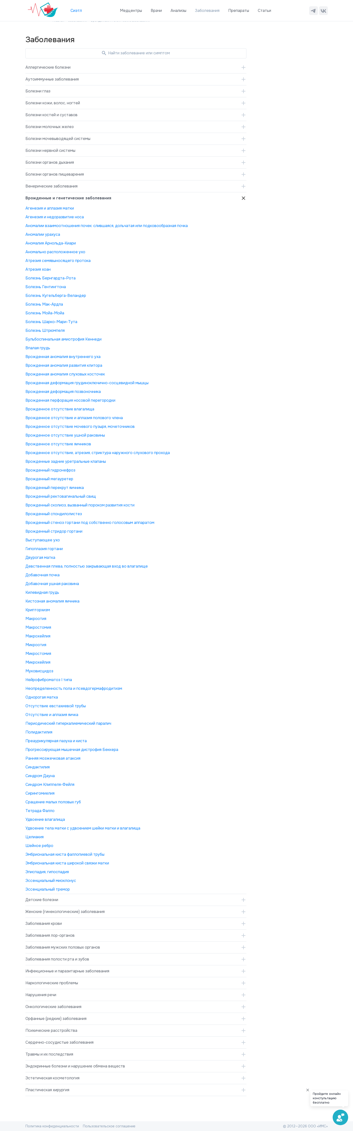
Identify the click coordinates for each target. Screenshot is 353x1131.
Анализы (178, 10)
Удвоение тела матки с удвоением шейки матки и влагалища (82, 828)
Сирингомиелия (40, 793)
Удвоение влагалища (45, 819)
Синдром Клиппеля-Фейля (49, 784)
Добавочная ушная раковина (52, 583)
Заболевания (207, 10)
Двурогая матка (40, 557)
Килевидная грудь (42, 592)
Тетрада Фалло (40, 810)
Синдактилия (37, 767)
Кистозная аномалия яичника (52, 601)
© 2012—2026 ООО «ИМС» (305, 1126)
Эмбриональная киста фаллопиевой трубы (64, 854)
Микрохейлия (37, 662)
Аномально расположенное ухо (55, 251)
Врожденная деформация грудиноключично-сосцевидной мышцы (87, 382)
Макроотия (35, 618)
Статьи (264, 10)
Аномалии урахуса (42, 234)
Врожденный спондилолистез (53, 513)
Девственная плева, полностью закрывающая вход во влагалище (86, 566)
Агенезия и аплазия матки (49, 208)
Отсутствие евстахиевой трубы (55, 705)
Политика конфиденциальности (52, 1126)
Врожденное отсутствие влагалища (59, 409)
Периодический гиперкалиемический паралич (68, 723)
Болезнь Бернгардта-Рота (50, 278)
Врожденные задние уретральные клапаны (65, 461)
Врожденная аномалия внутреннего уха (63, 356)
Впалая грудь (37, 347)
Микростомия (38, 653)
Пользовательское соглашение (109, 1126)
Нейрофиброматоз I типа (48, 679)
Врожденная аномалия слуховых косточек (65, 374)
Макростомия (38, 627)
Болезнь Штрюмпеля (45, 330)
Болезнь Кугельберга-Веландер (55, 295)
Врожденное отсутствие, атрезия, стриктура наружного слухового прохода (97, 452)
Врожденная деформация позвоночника (63, 391)
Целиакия (34, 836)
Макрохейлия (37, 636)
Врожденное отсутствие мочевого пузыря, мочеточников (80, 426)
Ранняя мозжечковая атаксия (52, 758)
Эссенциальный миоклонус (50, 880)
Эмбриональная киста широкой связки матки (67, 863)
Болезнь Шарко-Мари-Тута (51, 321)
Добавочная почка (42, 575)
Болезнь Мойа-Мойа (44, 313)
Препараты (238, 10)
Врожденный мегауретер (49, 478)
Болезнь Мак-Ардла (44, 304)
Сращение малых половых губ (53, 802)
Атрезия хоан (38, 269)
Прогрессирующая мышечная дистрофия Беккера (71, 749)
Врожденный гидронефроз (50, 470)
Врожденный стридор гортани (53, 531)
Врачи (156, 10)
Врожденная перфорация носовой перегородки (70, 400)
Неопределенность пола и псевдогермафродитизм (73, 688)
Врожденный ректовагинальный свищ (60, 496)
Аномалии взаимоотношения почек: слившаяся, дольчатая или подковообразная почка (106, 225)
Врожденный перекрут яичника (54, 487)
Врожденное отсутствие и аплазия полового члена (74, 417)
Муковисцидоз (39, 671)
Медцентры (131, 10)
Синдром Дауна (40, 775)
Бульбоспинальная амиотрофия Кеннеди (63, 339)
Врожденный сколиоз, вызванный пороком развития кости (79, 505)
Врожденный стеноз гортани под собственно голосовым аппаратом (89, 522)
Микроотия (35, 644)
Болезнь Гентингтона (45, 286)
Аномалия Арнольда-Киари (50, 243)
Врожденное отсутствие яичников (58, 444)
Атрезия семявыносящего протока (58, 260)
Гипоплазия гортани (44, 548)
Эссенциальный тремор (47, 889)
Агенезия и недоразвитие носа (54, 217)
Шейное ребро (39, 845)
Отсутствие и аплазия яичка (51, 714)
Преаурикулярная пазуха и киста (56, 740)
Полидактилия (38, 732)
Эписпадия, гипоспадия (47, 871)
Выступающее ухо (42, 540)
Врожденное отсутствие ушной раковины (65, 435)
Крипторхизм (37, 609)
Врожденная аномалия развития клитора (63, 365)
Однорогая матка (41, 697)
